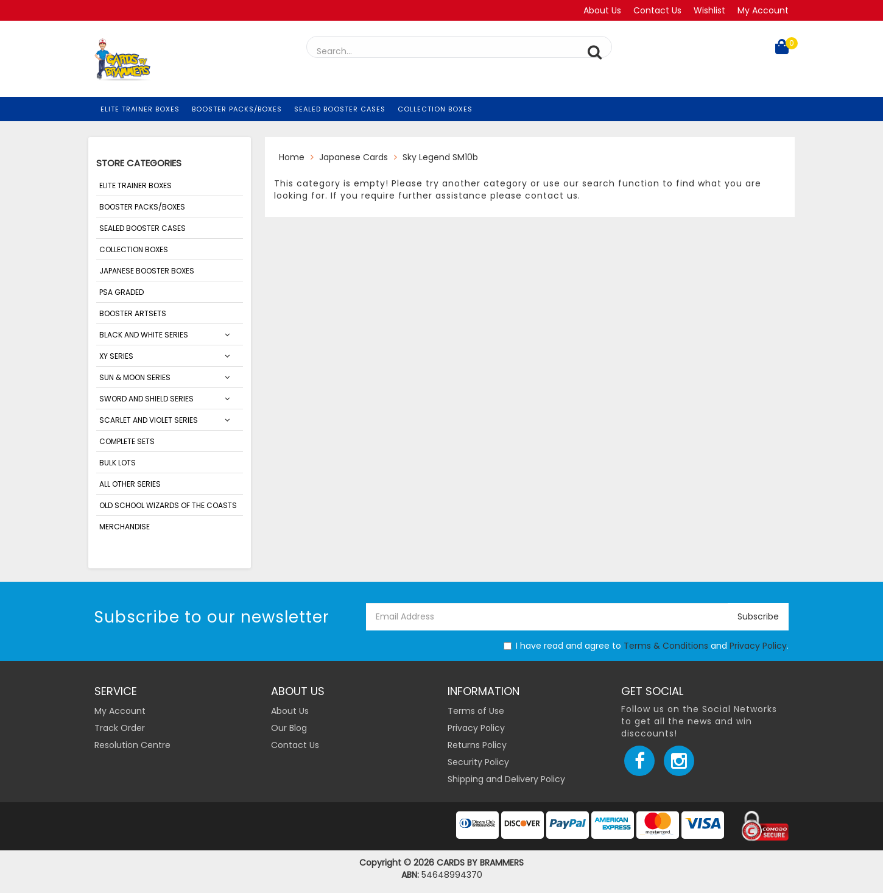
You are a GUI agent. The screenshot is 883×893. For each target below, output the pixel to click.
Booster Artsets (132, 313)
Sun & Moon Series (135, 377)
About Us (602, 10)
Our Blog (289, 728)
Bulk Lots (117, 462)
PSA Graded (121, 292)
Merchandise (124, 526)
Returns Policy (477, 745)
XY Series (116, 356)
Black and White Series (143, 335)
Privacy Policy (758, 646)
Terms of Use (476, 711)
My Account (763, 10)
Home (291, 157)
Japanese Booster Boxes (146, 271)
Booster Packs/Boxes (237, 109)
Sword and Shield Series (146, 399)
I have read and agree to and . (646, 646)
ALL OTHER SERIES (130, 484)
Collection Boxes (435, 109)
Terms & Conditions (666, 646)
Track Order (119, 728)
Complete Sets (127, 441)
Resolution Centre (132, 745)
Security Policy (478, 762)
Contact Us (657, 10)
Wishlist (709, 10)
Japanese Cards (353, 157)
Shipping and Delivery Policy (506, 779)
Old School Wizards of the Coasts (168, 505)
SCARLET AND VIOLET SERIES (148, 420)
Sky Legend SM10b (440, 157)
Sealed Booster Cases (339, 109)
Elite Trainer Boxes (140, 109)
